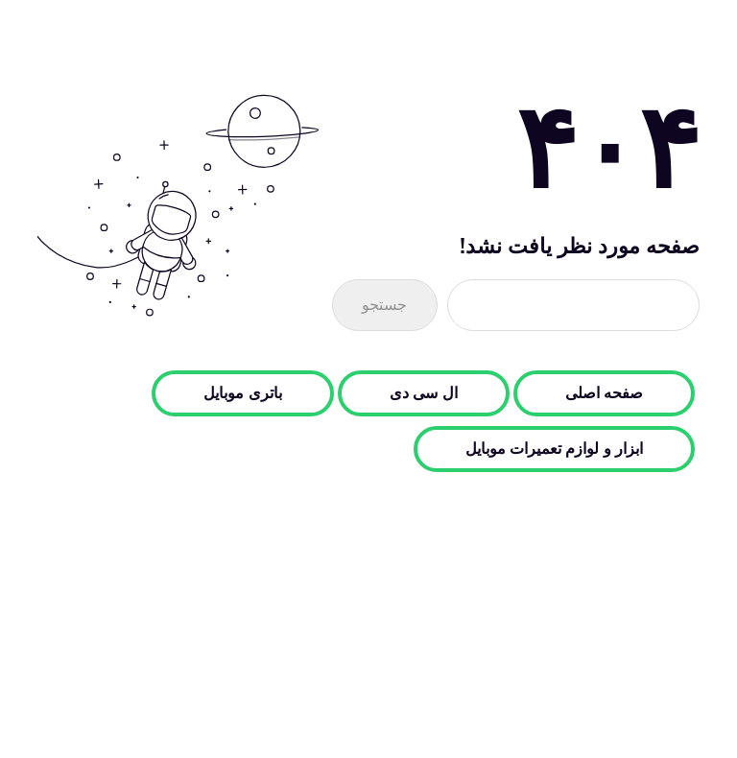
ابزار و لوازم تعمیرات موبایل (554, 449)
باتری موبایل (242, 393)
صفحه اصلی (604, 393)
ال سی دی (424, 393)
